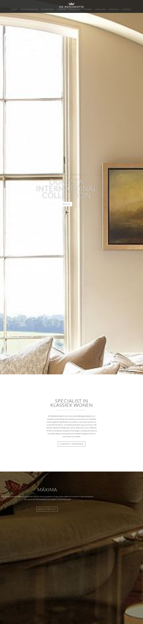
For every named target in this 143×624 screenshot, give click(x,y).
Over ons (97, 9)
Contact (121, 9)
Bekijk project (47, 508)
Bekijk (66, 204)
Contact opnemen (71, 444)
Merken (85, 9)
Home (20, 9)
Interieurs (74, 9)
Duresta (62, 9)
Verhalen (109, 9)
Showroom (49, 9)
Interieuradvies (33, 9)
